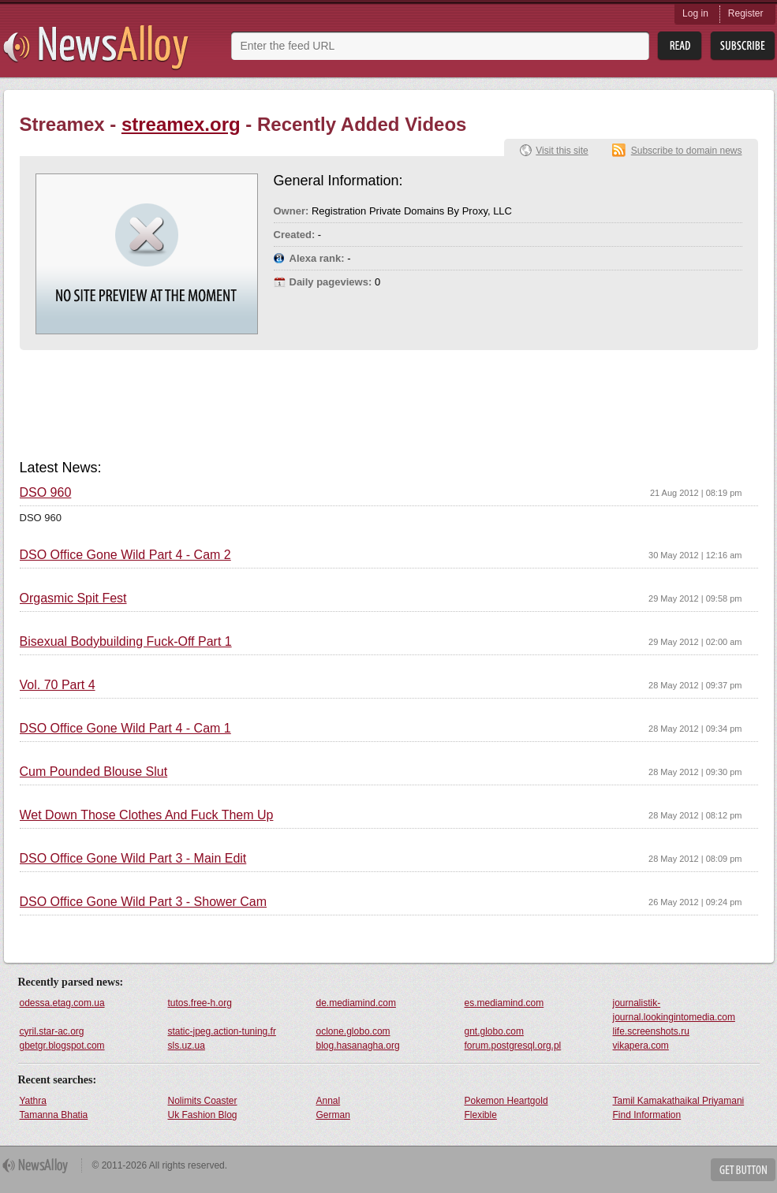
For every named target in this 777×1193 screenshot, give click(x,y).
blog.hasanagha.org (358, 1045)
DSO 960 (46, 493)
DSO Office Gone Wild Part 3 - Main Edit (133, 858)
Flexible (481, 1114)
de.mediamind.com (356, 1002)
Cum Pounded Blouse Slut (94, 772)
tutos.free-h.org (200, 1002)
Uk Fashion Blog (202, 1114)
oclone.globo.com (353, 1031)
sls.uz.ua (186, 1045)
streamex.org (181, 124)
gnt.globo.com (494, 1031)
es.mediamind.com (504, 1002)
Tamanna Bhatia (54, 1114)
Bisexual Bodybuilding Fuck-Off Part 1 (126, 642)
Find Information (647, 1114)
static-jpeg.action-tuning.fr (222, 1031)
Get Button (743, 1169)
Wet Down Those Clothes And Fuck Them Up (147, 815)
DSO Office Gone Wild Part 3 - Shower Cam (143, 902)
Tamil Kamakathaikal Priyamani (679, 1100)
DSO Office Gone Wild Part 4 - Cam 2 (125, 555)
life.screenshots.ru (651, 1031)
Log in (695, 13)
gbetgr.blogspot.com (62, 1045)
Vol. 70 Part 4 (57, 685)
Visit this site (562, 150)
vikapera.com (641, 1045)
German (333, 1114)
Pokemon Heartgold (506, 1100)
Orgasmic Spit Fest (73, 598)
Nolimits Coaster (202, 1100)
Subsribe (742, 46)
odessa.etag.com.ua (62, 1002)
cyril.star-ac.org (52, 1031)
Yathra (33, 1100)
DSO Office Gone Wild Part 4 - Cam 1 (125, 728)
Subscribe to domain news (686, 150)
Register (746, 13)
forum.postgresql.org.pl (513, 1045)
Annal (328, 1100)
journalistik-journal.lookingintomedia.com (674, 1010)
